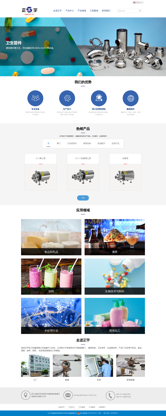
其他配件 (101, 143)
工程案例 (94, 10)
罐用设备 (87, 143)
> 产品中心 (71, 407)
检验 (67, 380)
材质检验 (131, 380)
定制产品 (115, 143)
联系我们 (106, 10)
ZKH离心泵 (41, 158)
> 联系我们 (101, 407)
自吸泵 (125, 158)
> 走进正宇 (61, 407)
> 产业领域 (81, 407)
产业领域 (82, 10)
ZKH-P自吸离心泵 (83, 158)
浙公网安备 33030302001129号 (89, 413)
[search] (140, 11)
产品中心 (69, 10)
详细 (83, 198)
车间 (99, 380)
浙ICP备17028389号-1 (111, 413)
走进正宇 (57, 10)
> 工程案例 (91, 407)
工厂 (35, 380)
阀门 (59, 143)
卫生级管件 (72, 143)
